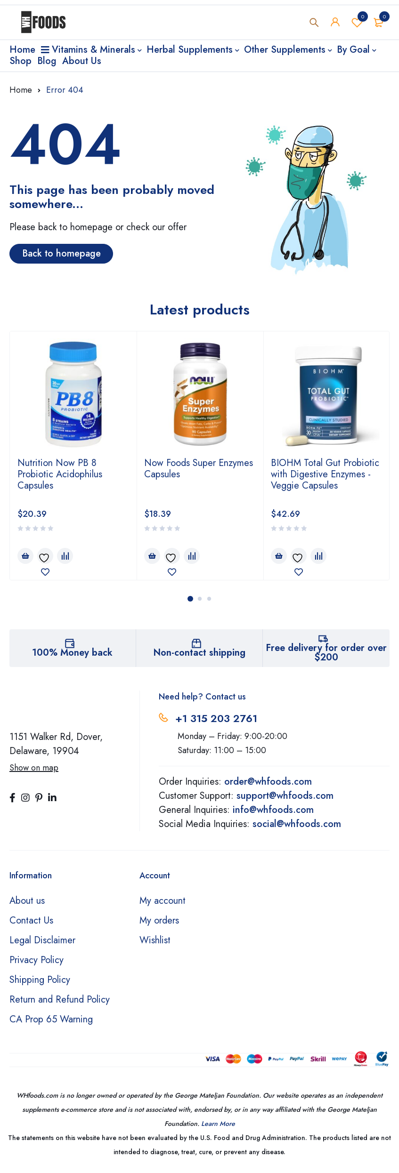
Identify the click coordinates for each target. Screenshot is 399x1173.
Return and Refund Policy (59, 999)
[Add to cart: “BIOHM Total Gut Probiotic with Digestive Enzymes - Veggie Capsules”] (279, 556)
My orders (159, 920)
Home (20, 90)
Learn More (218, 1123)
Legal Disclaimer (42, 940)
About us (27, 901)
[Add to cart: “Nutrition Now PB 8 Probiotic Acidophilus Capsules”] (25, 556)
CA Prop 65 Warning (51, 1019)
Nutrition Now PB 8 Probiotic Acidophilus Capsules (59, 474)
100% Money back (72, 652)
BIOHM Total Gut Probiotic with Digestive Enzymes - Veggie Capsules (325, 474)
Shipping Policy (39, 980)
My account (162, 901)
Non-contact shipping (199, 652)
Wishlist (357, 23)
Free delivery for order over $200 (326, 652)
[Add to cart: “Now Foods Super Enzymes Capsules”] (152, 556)
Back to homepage (61, 253)
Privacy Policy (36, 960)
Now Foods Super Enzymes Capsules (198, 468)
